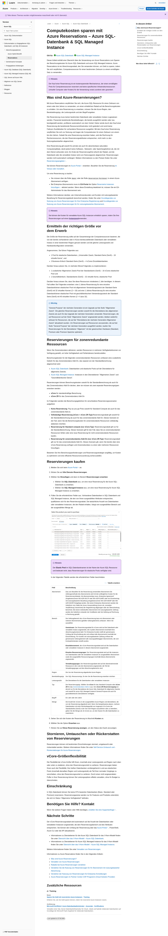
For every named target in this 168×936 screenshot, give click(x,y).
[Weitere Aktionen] (119, 24)
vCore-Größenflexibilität (145, 48)
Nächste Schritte (142, 56)
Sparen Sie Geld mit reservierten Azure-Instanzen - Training (68, 897)
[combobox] (17, 26)
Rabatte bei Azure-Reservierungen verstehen (68, 865)
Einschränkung (142, 51)
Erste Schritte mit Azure (155, 8)
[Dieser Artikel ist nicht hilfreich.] (159, 63)
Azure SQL (65, 24)
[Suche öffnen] (155, 3)
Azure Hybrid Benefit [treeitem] (15, 54)
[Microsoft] (4, 3)
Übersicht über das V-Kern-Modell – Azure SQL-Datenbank (80, 838)
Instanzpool (74, 218)
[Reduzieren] (31, 22)
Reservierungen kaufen (145, 40)
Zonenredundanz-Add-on (81, 687)
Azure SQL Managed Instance (87, 55)
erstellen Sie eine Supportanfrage (101, 810)
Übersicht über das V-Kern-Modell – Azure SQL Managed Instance (89, 844)
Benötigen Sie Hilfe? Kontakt (146, 53)
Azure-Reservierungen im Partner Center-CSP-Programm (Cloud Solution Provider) (83, 877)
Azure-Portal (75, 166)
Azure (57, 24)
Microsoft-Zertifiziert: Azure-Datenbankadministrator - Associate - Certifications (75, 906)
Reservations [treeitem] (12, 58)
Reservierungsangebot (55, 161)
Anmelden (162, 3)
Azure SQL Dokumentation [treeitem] (13, 35)
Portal (141, 8)
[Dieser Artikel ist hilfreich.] (156, 63)
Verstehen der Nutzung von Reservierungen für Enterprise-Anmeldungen (79, 874)
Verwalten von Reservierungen (88, 849)
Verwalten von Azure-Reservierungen (65, 862)
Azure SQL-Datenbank (80, 24)
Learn (49, 24)
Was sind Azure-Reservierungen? (64, 859)
